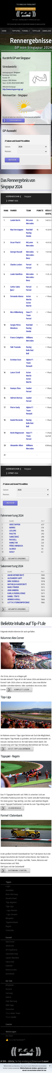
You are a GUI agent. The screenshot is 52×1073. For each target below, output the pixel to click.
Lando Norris (15, 220)
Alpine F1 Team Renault (29, 363)
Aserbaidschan (13, 196)
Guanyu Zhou (15, 388)
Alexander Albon (16, 445)
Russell (13, 540)
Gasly (11, 552)
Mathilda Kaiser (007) (16, 584)
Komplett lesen (21, 689)
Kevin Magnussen (17, 433)
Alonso (12, 549)
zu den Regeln (14, 808)
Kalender (9, 966)
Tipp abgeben (11, 902)
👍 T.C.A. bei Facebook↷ (15, 1040)
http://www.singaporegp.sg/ (12, 89)
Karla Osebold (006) (16, 593)
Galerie (8, 997)
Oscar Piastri (15, 242)
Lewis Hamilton (16, 274)
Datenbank (10, 974)
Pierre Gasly (15, 407)
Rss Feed (9, 1036)
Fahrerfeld (10, 962)
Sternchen (10, 1009)
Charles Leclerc (16, 265)
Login (8, 886)
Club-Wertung (11, 1001)
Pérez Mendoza (16, 546)
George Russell (16, 252)
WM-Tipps (10, 1005)
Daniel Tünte (13, 596)
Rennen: (8, 151)
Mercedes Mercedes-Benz (30, 255)
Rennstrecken (11, 970)
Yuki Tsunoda (15, 347)
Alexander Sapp (14, 578)
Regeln (8, 926)
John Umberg (13, 590)
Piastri (12, 534)
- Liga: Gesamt (11, 914)
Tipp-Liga (9, 906)
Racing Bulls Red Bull (29, 350)
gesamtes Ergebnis (17, 558)
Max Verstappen (16, 230)
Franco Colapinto (16, 337)
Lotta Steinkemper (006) (18, 602)
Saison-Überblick (12, 958)
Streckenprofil (15, 120)
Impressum (37, 1061)
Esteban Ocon (15, 360)
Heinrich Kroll (13, 599)
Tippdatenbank (12, 922)
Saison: (8, 147)
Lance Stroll (15, 372)
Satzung (9, 993)
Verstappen (14, 524)
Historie (9, 989)
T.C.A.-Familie (11, 1017)
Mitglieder (10, 985)
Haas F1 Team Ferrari (29, 315)
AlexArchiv (10, 946)
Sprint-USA (13, 201)
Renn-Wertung (12, 894)
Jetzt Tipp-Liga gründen (19, 749)
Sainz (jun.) (14, 537)
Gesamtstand (11, 898)
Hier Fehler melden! (26, 9)
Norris (12, 528)
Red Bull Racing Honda (29, 233)
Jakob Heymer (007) (15, 575)
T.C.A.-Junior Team (13, 1013)
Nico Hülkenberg (16, 312)
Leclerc (12, 531)
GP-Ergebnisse (11, 950)
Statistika (10, 930)
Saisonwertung (12, 954)
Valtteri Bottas (16, 398)
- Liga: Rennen (11, 910)
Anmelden (10, 890)
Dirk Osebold (13, 581)
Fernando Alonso (16, 296)
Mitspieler (10, 918)
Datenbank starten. (17, 870)
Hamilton (13, 543)
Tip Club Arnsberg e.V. (23, 1061)
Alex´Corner (10, 942)
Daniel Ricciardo (16, 420)
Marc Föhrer (13, 587)
